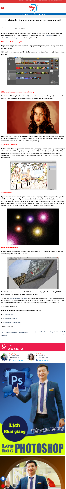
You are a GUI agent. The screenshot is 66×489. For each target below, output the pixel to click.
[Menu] (2, 8)
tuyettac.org (48, 35)
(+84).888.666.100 (43, 357)
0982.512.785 (15, 355)
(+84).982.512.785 (16, 357)
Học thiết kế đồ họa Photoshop (11, 322)
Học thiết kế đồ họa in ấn (9, 318)
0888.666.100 (42, 355)
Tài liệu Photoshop (8, 314)
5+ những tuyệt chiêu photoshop (13, 38)
